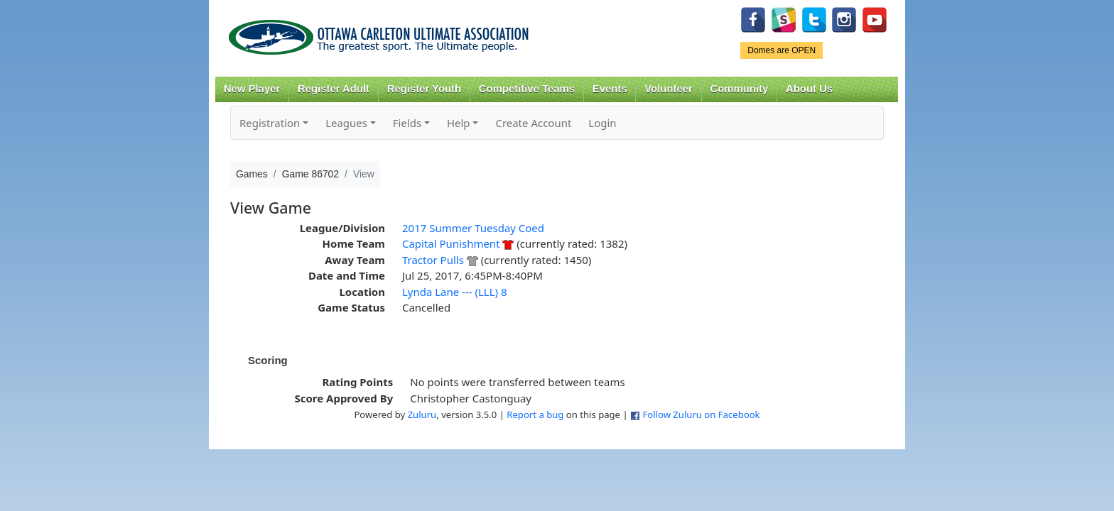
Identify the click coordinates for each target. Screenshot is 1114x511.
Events (610, 88)
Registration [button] (269, 123)
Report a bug (535, 414)
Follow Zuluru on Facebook (700, 414)
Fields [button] (407, 123)
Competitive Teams (527, 88)
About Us (809, 88)
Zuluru (422, 414)
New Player (252, 88)
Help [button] (458, 123)
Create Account (533, 123)
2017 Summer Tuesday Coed (473, 228)
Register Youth (424, 88)
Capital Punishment (451, 243)
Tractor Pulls (433, 260)
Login (602, 123)
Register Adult (333, 88)
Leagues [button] (346, 123)
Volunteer (668, 88)
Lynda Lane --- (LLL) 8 (454, 292)
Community (739, 88)
